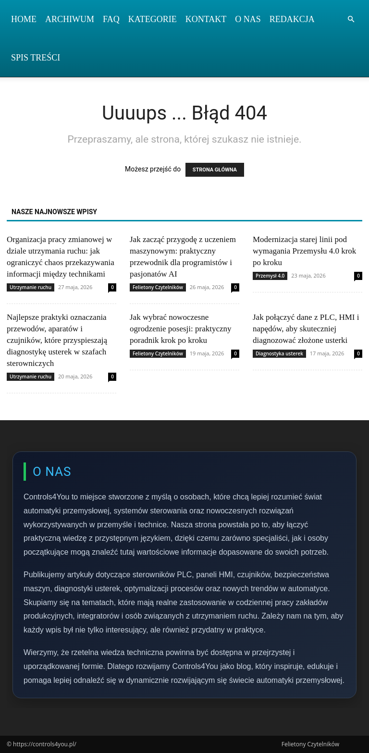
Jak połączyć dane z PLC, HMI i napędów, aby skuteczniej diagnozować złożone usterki (306, 329)
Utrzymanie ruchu (30, 287)
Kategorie (152, 19)
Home (24, 19)
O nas (248, 19)
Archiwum (69, 19)
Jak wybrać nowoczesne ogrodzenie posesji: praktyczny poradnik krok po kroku (181, 329)
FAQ (111, 19)
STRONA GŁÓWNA (215, 170)
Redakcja (292, 19)
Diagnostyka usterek (279, 353)
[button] (350, 19)
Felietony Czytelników (158, 287)
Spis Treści (35, 57)
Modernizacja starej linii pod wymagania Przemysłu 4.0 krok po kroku (304, 251)
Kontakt (206, 19)
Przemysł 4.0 (270, 275)
